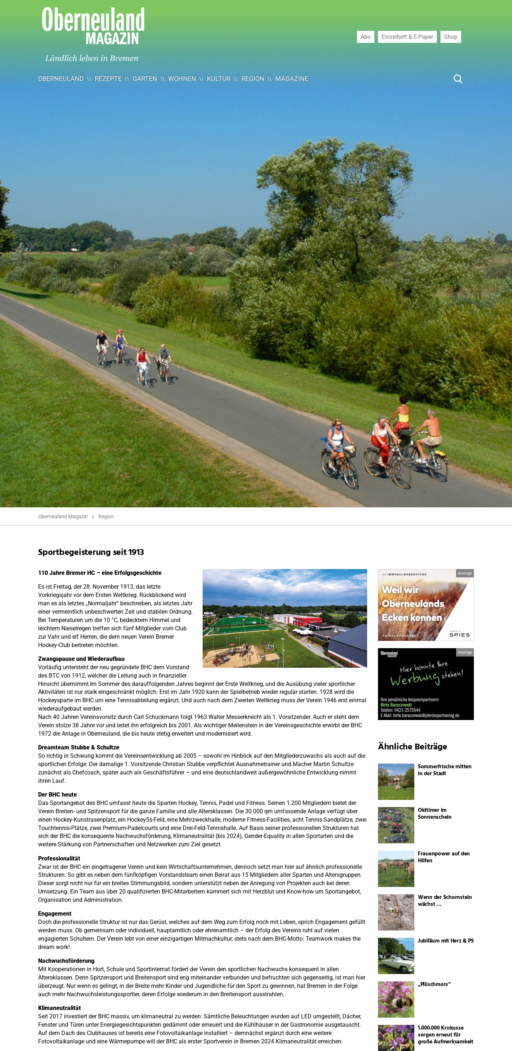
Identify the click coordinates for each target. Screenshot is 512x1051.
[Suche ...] (436, 79)
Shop (451, 36)
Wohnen (182, 78)
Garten (145, 78)
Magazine (291, 78)
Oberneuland (61, 78)
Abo (366, 36)
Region (252, 78)
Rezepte (108, 78)
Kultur (219, 78)
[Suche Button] (458, 79)
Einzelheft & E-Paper (407, 36)
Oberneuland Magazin (63, 516)
